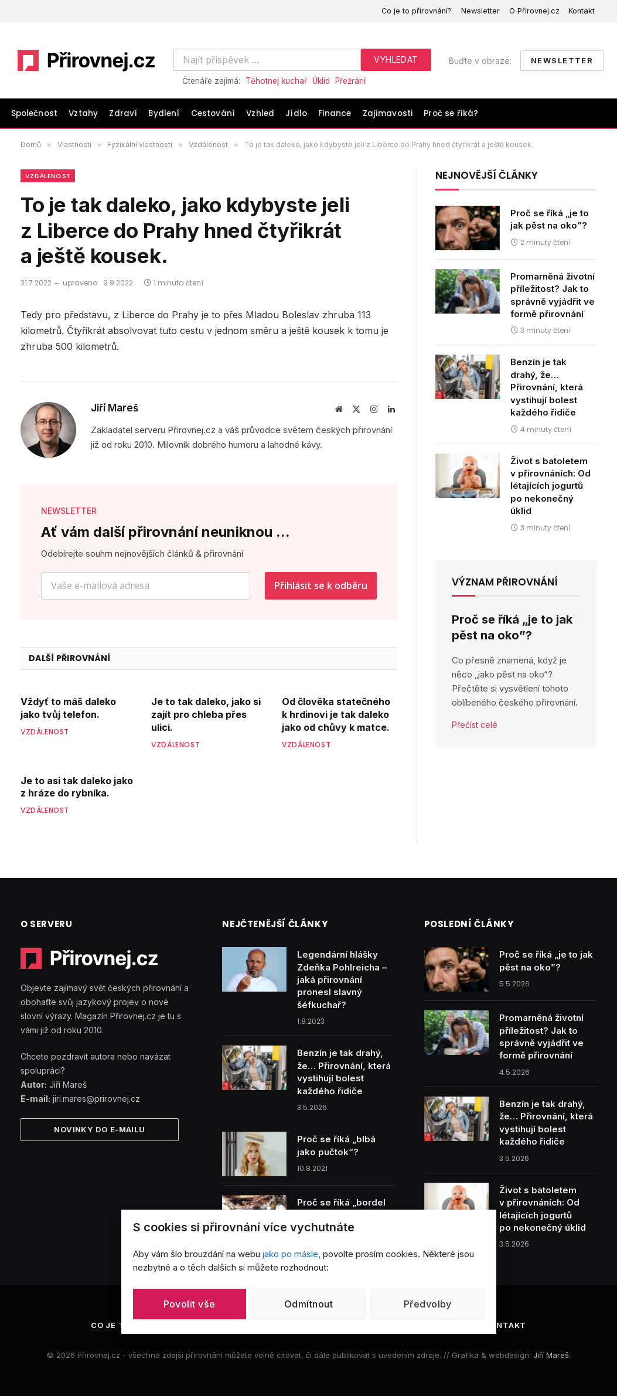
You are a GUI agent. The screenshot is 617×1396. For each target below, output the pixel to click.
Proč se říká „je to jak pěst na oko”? (549, 219)
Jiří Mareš (114, 408)
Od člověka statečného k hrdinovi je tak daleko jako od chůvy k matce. (336, 714)
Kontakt (581, 10)
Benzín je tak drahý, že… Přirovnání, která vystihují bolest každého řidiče (546, 387)
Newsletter (480, 10)
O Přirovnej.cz (534, 10)
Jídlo (296, 113)
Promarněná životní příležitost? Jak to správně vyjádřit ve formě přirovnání (552, 295)
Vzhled (260, 113)
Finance (334, 113)
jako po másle (290, 1253)
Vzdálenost (47, 176)
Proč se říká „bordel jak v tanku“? (341, 1208)
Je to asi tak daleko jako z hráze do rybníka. (77, 787)
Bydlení (163, 113)
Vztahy (83, 113)
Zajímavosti (388, 113)
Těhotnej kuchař (276, 81)
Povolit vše (189, 1304)
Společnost (34, 113)
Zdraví (123, 113)
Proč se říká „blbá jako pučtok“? (336, 1145)
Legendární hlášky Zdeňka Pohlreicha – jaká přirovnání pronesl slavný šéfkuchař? (342, 979)
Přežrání (350, 81)
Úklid (321, 81)
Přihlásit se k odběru (320, 585)
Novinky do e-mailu (99, 1129)
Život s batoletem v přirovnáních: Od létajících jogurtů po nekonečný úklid (550, 486)
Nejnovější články (486, 175)
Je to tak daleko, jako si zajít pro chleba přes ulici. (206, 714)
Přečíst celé (474, 725)
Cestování (213, 113)
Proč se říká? (451, 113)
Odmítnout (308, 1304)
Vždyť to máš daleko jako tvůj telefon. (68, 708)
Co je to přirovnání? (416, 10)
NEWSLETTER (69, 511)
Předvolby (428, 1304)
